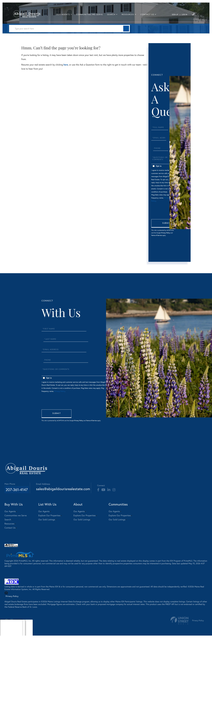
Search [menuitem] (113, 16)
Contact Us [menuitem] (149, 16)
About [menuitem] (5, 687)
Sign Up (173, 16)
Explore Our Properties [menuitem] (59, 577)
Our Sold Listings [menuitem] (56, 582)
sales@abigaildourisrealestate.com (75, 550)
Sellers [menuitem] (6, 694)
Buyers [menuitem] (6, 691)
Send (166, 253)
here (66, 71)
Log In (182, 16)
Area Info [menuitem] (7, 698)
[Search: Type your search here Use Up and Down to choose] (50, 33)
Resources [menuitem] (130, 16)
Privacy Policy (160, 265)
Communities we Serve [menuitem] (91, 16)
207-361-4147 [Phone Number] (18, 550)
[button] (81, 33)
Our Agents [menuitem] (65, 16)
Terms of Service (159, 268)
